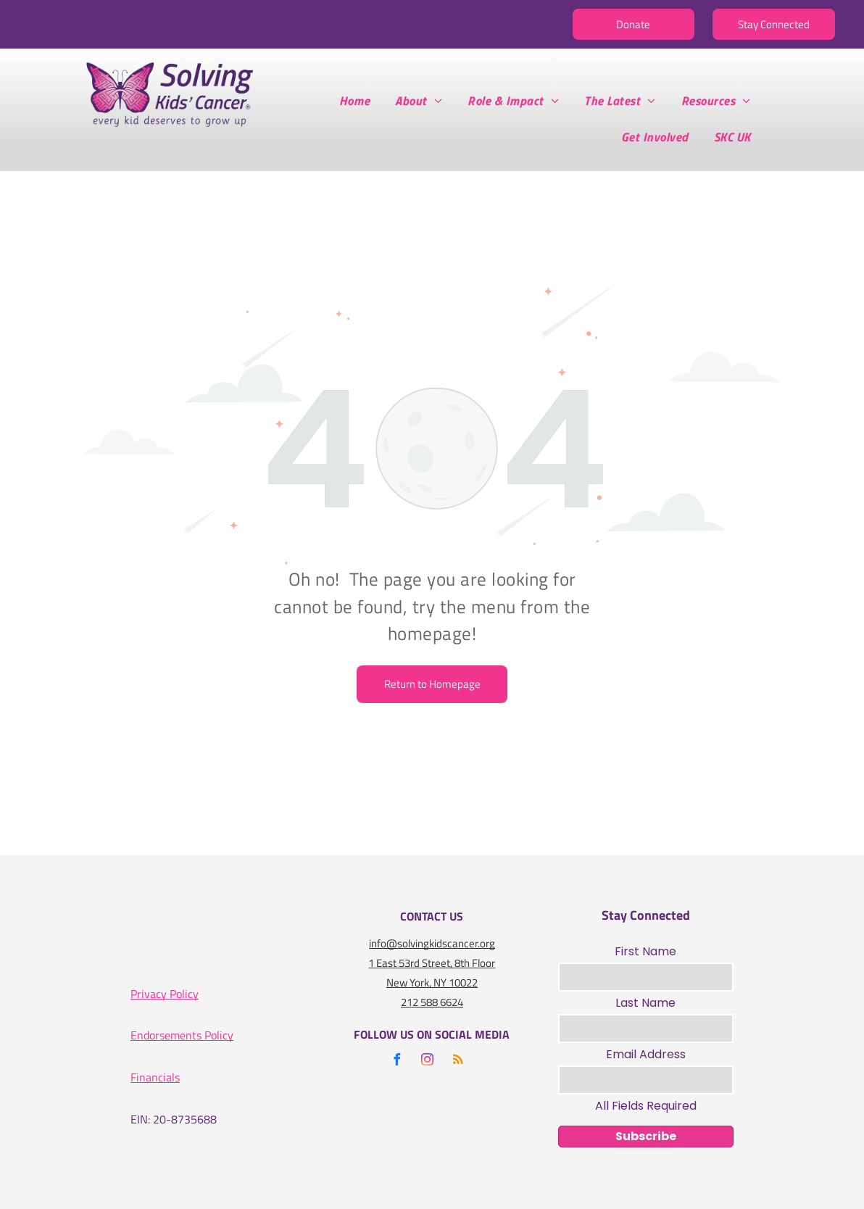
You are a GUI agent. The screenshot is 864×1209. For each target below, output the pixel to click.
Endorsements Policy (181, 1035)
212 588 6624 (432, 1002)
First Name (645, 951)
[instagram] (427, 1061)
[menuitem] (360, 101)
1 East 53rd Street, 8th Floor (431, 963)
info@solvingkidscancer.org (432, 943)
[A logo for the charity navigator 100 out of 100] (183, 944)
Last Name (645, 1002)
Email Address (646, 1054)
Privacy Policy (164, 993)
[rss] (458, 1061)
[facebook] (397, 1061)
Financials (155, 1077)
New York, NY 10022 (432, 982)
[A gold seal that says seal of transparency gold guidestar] (279, 944)
